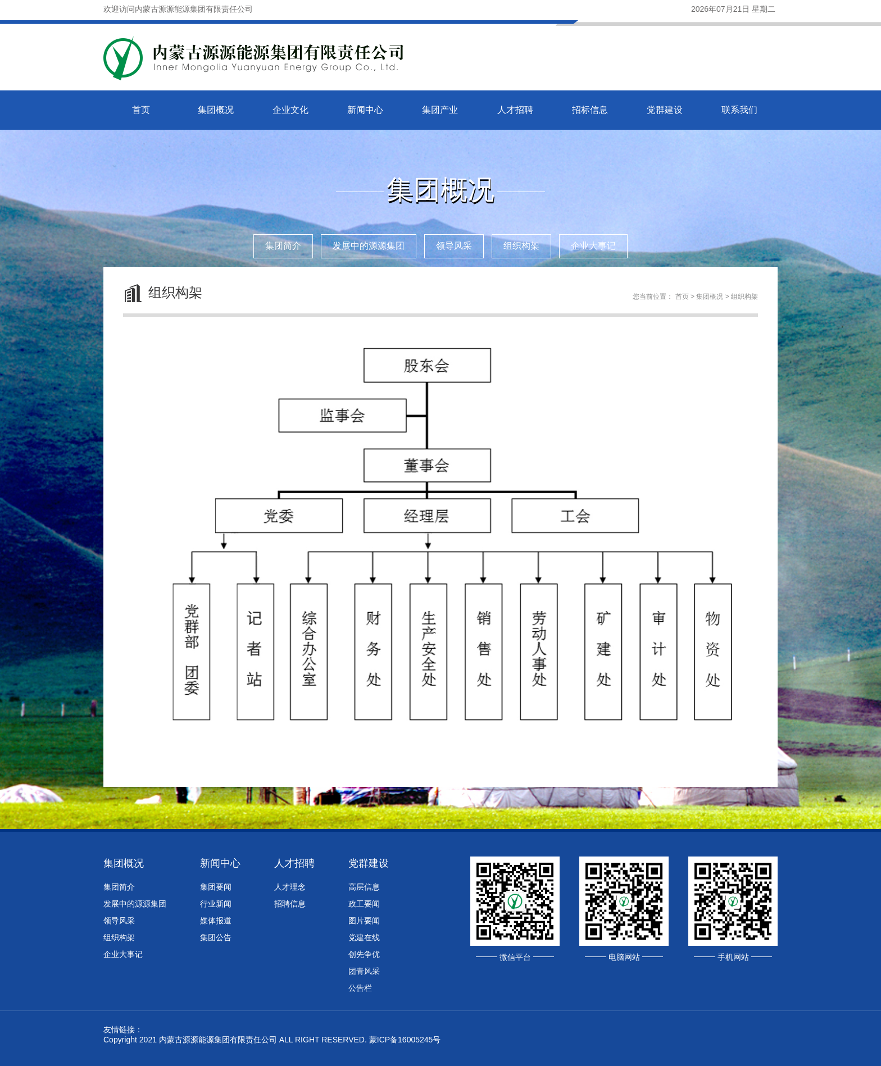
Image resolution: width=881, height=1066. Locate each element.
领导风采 (454, 245)
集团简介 (283, 245)
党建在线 (364, 937)
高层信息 (364, 886)
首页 (141, 110)
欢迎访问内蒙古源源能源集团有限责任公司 (178, 8)
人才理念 (290, 886)
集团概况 (216, 110)
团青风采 (364, 971)
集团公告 (215, 937)
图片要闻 (364, 920)
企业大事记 (593, 245)
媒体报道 (215, 920)
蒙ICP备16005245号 (405, 1039)
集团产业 (440, 110)
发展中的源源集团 (369, 245)
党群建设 (665, 110)
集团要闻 (215, 886)
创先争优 (364, 954)
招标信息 (590, 110)
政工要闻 (364, 903)
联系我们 (739, 110)
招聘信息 (290, 903)
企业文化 (290, 110)
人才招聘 (515, 110)
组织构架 (521, 245)
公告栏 (360, 987)
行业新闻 (215, 903)
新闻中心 (365, 110)
